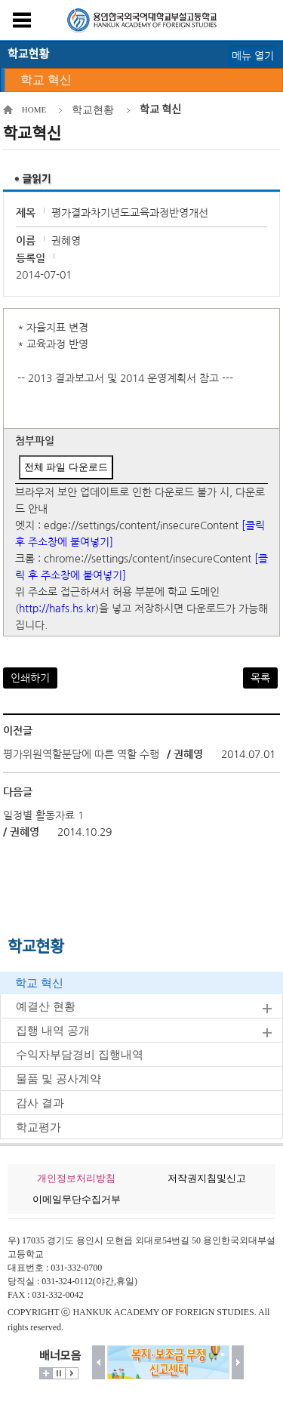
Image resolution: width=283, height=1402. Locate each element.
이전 (98, 1362)
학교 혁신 (46, 79)
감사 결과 (40, 1103)
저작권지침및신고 (207, 1178)
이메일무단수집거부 (76, 1199)
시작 (71, 1373)
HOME (34, 109)
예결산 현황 (45, 1006)
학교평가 (38, 1127)
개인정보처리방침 (76, 1178)
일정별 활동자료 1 (43, 815)
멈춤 (59, 1373)
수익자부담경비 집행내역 (79, 1055)
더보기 (46, 1373)
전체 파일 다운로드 (66, 467)
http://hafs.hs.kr (57, 608)
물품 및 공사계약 (58, 1079)
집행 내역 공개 (53, 1031)
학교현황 (93, 110)
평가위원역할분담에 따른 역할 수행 (81, 754)
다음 (238, 1362)
